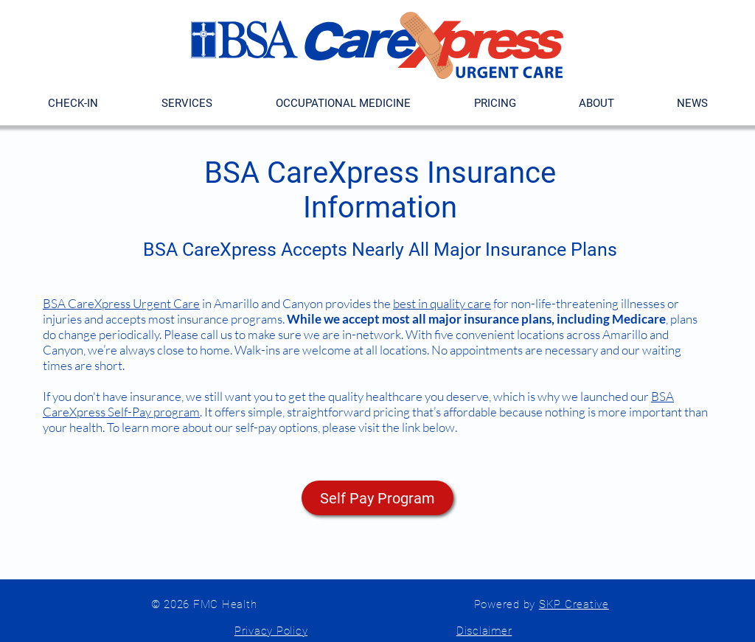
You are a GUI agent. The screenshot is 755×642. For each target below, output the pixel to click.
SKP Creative (574, 604)
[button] (494, 103)
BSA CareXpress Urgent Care (121, 303)
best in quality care (442, 303)
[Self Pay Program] (377, 498)
